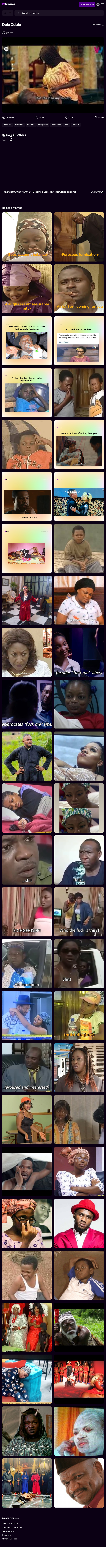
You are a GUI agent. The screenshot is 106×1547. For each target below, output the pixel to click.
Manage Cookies (9, 1539)
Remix (39, 117)
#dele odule (56, 125)
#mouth (75, 125)
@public (9, 33)
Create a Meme (87, 4)
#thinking (7, 125)
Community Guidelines (12, 1527)
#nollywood (43, 125)
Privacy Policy (8, 1531)
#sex (67, 125)
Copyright (6, 1535)
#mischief (19, 125)
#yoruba (30, 125)
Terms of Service (10, 1523)
